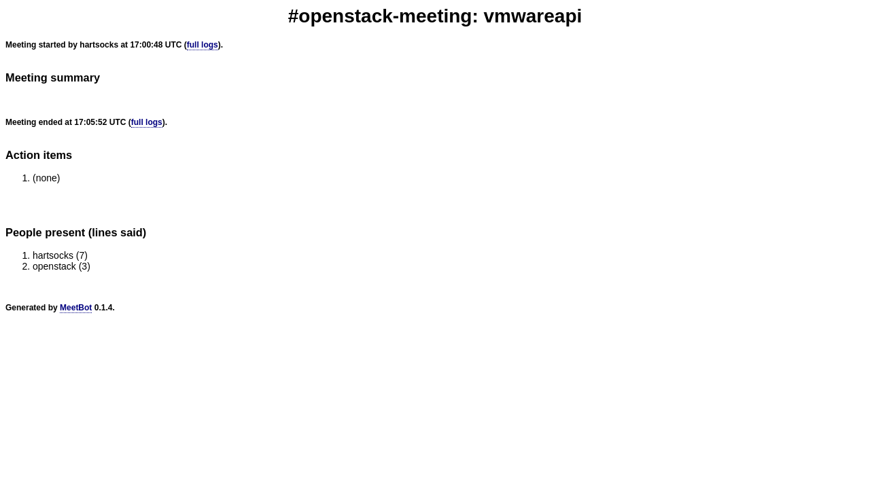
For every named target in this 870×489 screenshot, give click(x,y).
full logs (202, 45)
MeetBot (76, 307)
